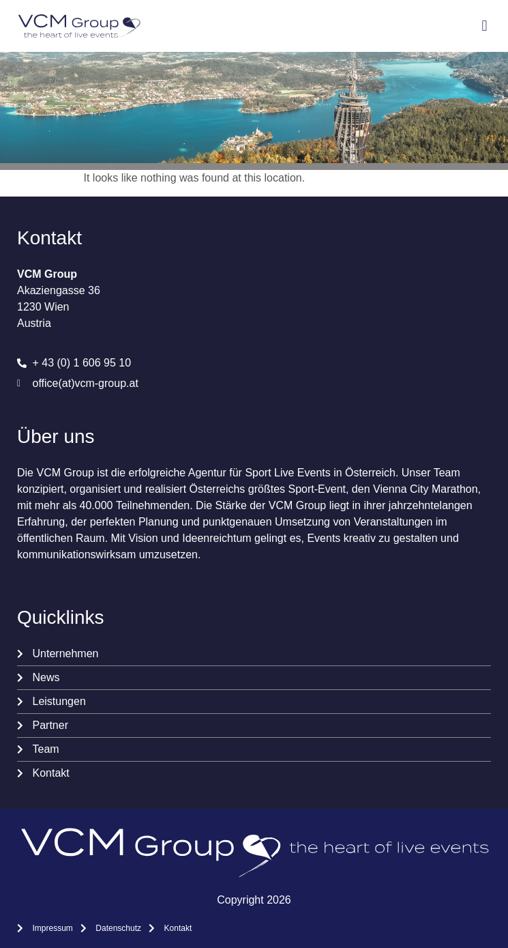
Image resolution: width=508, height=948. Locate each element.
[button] (484, 26)
